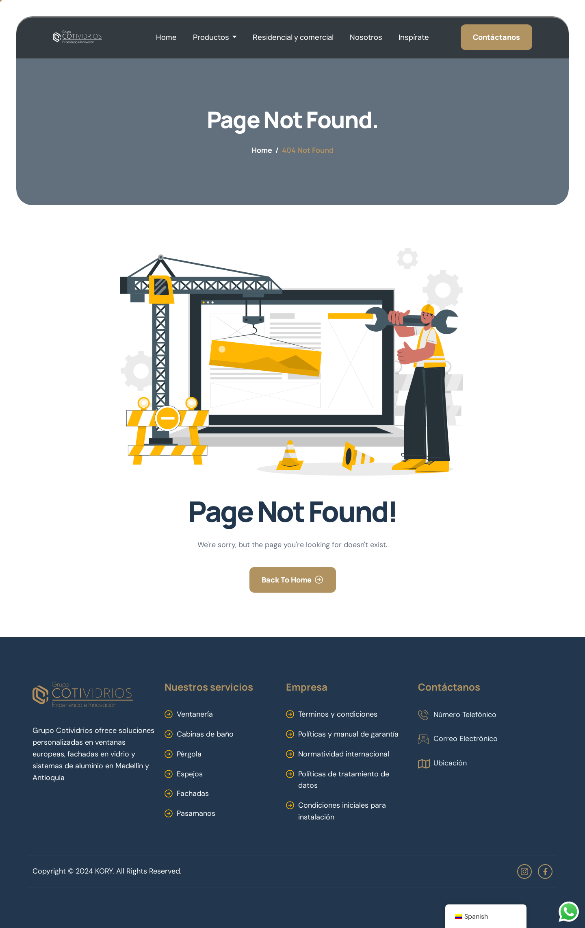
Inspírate (414, 37)
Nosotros (366, 37)
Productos (214, 37)
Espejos (190, 774)
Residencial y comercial (293, 37)
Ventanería (195, 714)
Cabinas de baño (205, 734)
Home (166, 37)
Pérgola (189, 754)
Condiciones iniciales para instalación (342, 811)
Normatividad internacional (343, 754)
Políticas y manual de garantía (348, 734)
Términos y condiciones (337, 714)
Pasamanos (196, 813)
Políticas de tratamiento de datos (343, 780)
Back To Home (287, 580)
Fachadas (193, 793)
